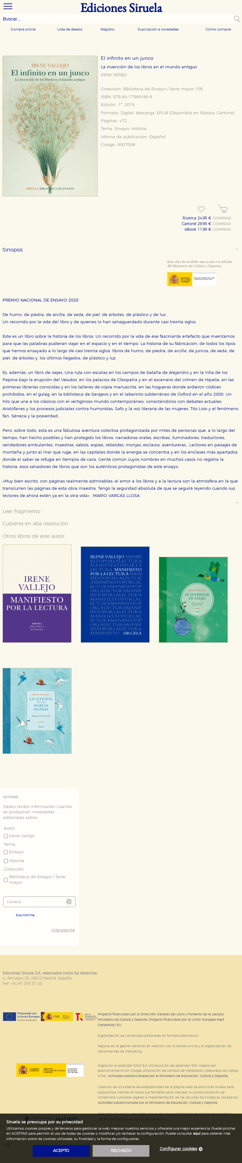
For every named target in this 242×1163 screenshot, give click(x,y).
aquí (196, 1133)
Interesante (63, 930)
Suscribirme (25, 915)
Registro (107, 29)
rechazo (121, 1151)
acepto (61, 1151)
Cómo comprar (218, 29)
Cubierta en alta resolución (35, 523)
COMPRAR (222, 218)
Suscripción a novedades (158, 29)
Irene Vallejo (114, 75)
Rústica (207, 113)
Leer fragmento (21, 511)
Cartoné (225, 113)
